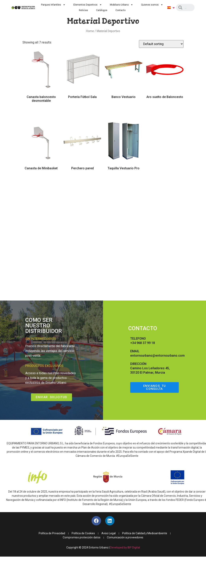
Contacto (120, 10)
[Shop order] (161, 44)
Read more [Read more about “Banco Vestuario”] (123, 108)
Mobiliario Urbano (121, 5)
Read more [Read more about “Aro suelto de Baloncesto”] (165, 108)
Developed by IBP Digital (125, 548)
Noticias (83, 10)
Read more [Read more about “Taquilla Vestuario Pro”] (123, 179)
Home (90, 31)
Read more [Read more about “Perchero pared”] (82, 179)
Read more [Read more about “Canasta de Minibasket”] (41, 179)
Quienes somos (152, 5)
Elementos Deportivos (87, 5)
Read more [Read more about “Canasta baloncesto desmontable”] (41, 112)
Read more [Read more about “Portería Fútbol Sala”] (82, 108)
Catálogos (101, 10)
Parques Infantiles (53, 5)
